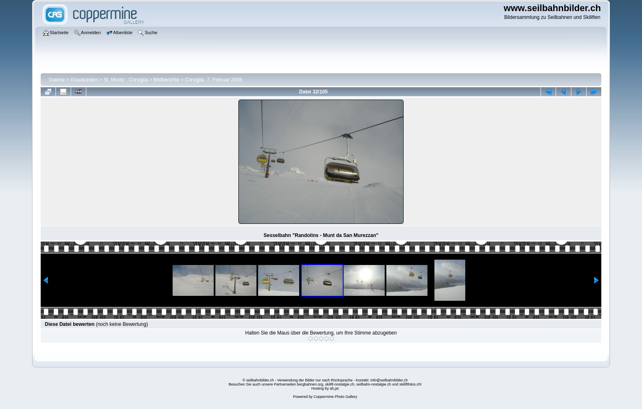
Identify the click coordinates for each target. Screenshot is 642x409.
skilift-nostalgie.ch (339, 384)
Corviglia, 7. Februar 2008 (213, 80)
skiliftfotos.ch (410, 384)
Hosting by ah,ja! (325, 388)
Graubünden (84, 80)
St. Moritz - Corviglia (126, 80)
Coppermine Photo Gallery (335, 397)
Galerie (57, 80)
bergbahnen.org (310, 384)
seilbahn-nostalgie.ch (373, 384)
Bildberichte (167, 80)
